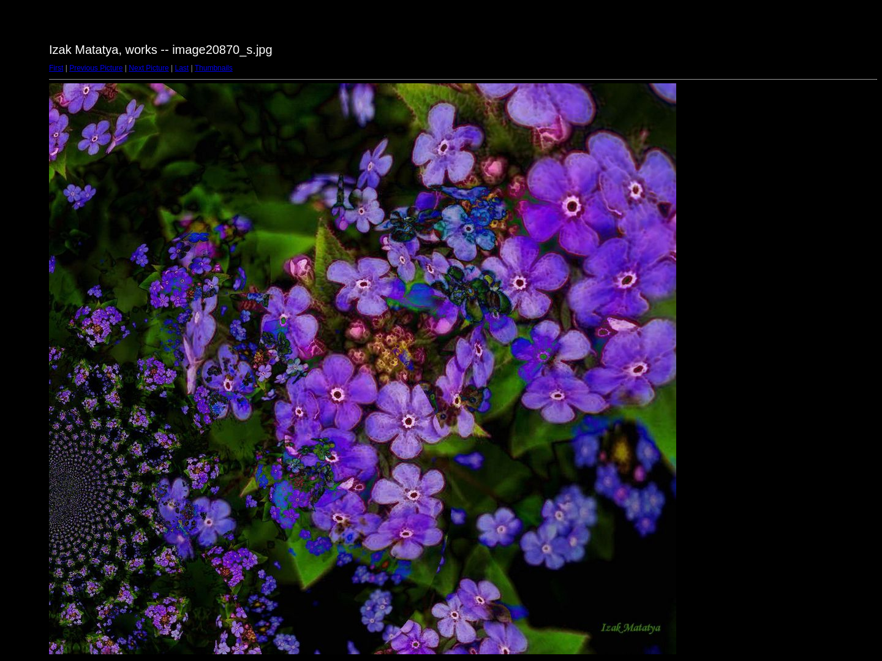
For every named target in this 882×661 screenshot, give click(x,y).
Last (182, 68)
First (56, 68)
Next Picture (148, 68)
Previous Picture (96, 68)
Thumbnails (214, 68)
